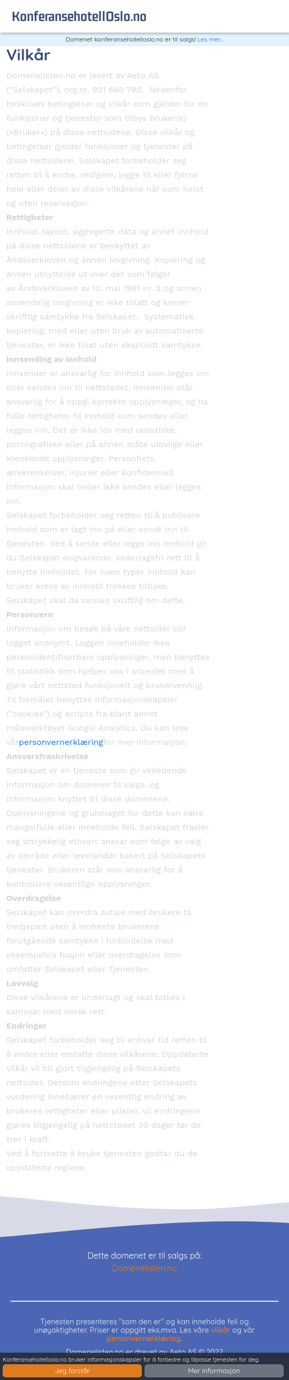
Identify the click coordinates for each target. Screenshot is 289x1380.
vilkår (220, 1330)
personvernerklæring (61, 742)
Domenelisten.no (144, 1268)
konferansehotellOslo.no (79, 16)
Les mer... (211, 39)
